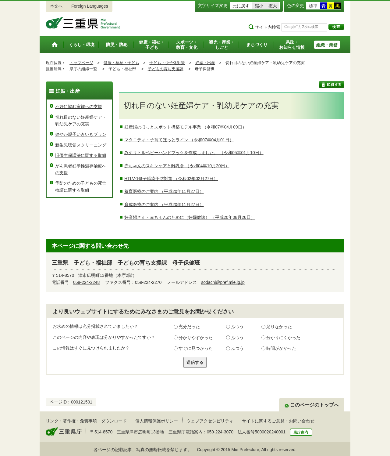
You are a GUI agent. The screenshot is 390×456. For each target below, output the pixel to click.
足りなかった (279, 326)
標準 (313, 5)
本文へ (56, 6)
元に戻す (241, 5)
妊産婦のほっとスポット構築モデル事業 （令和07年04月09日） (185, 127)
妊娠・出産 (205, 62)
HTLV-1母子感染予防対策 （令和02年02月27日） (171, 178)
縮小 (259, 5)
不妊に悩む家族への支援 (78, 106)
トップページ (81, 62)
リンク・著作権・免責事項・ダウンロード (86, 420)
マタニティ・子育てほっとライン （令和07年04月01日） (179, 139)
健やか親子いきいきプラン (80, 134)
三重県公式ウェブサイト (83, 23)
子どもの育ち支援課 (165, 69)
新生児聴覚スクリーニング (80, 145)
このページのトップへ (314, 404)
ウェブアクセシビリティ (209, 420)
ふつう (237, 326)
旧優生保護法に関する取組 (80, 155)
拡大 (272, 5)
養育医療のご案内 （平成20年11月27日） (164, 191)
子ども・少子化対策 (167, 62)
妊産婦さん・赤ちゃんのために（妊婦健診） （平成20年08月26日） (189, 217)
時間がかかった (281, 348)
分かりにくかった (283, 337)
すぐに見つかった (196, 348)
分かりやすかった (196, 337)
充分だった (189, 326)
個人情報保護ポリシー (156, 420)
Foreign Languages (89, 6)
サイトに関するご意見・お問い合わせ (278, 420)
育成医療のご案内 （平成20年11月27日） (164, 204)
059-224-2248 (86, 282)
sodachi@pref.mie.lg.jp (223, 282)
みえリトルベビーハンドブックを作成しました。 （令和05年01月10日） (194, 152)
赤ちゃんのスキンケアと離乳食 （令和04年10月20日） (176, 165)
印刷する (331, 84)
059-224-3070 (220, 431)
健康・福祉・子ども (121, 62)
